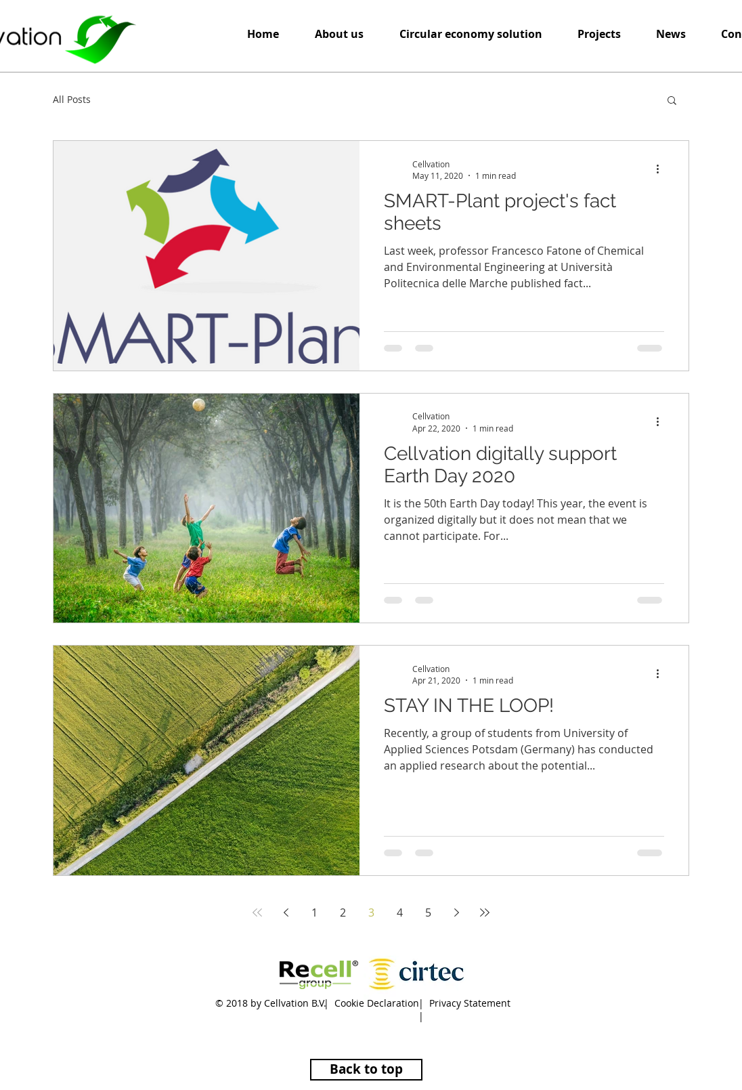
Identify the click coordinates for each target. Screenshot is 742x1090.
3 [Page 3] (371, 912)
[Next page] (456, 912)
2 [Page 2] (343, 912)
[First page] (257, 912)
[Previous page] (286, 912)
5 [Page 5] (428, 912)
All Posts (72, 99)
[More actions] (662, 169)
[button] (470, 34)
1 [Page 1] (314, 912)
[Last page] (485, 912)
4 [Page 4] (400, 912)
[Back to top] (366, 1070)
